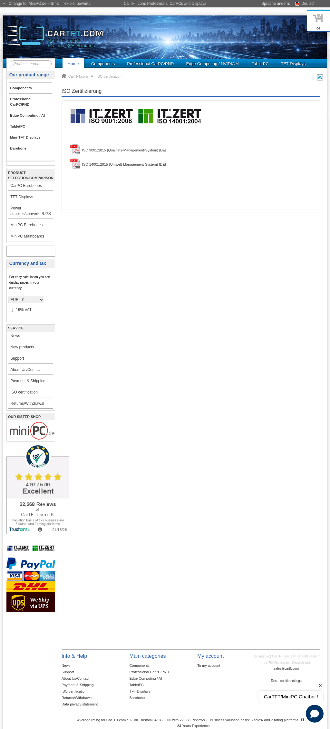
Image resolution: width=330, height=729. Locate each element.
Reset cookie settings (286, 681)
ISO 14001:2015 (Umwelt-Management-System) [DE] (124, 164)
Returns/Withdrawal (27, 403)
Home (73, 63)
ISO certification (24, 392)
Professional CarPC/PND (150, 63)
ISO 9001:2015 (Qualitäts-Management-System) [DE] (124, 150)
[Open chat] (315, 714)
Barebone (137, 698)
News (15, 336)
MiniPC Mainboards (27, 236)
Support (17, 358)
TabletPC (260, 63)
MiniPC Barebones (26, 225)
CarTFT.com (75, 76)
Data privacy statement (80, 704)
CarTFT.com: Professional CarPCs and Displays (165, 3)
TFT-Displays (293, 63)
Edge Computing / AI (146, 678)
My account (24, 252)
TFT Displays (21, 197)
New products (22, 347)
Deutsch (308, 3)
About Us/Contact (25, 369)
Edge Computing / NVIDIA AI (212, 63)
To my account (208, 665)
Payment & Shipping (27, 381)
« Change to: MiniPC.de (47, 3)
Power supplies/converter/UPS (30, 211)
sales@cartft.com (286, 668)
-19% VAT (20, 309)
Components (103, 63)
